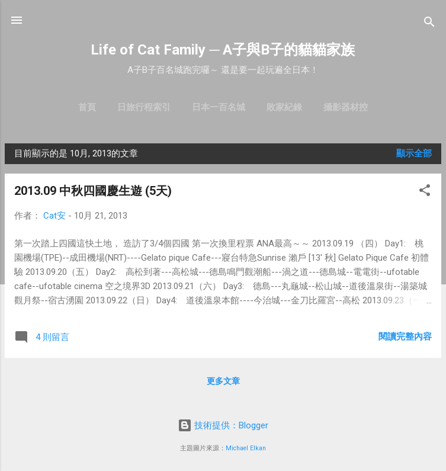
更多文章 (223, 381)
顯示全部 (414, 153)
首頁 (87, 107)
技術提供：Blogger (223, 425)
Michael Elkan (246, 448)
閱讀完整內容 (405, 336)
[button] (425, 192)
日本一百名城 (218, 107)
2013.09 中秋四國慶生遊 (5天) (93, 191)
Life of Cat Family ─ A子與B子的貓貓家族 (223, 49)
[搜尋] (429, 24)
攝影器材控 (345, 107)
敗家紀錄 (284, 107)
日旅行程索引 (144, 107)
